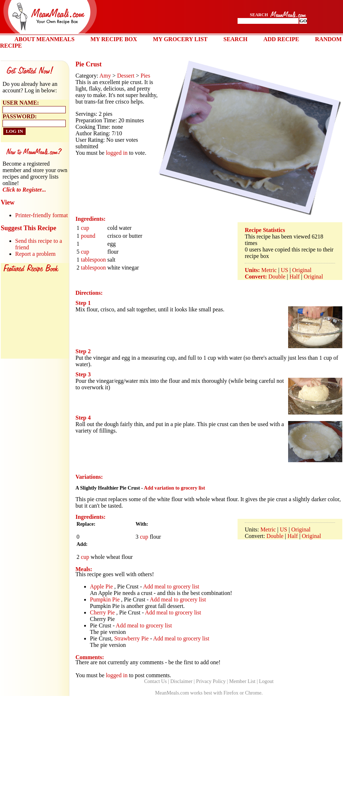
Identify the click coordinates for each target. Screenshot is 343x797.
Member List (242, 681)
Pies (145, 76)
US (284, 270)
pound (88, 236)
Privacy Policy (211, 681)
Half (295, 276)
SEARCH (235, 39)
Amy (105, 76)
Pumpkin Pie (105, 599)
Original (301, 270)
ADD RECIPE (281, 39)
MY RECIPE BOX (113, 39)
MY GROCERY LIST (180, 39)
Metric (269, 270)
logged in (116, 153)
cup (85, 228)
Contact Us (155, 681)
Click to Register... (24, 190)
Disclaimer (181, 681)
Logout (266, 681)
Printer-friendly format (41, 215)
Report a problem (35, 254)
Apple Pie (101, 586)
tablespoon (93, 260)
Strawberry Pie (131, 638)
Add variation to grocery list (174, 488)
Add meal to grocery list (171, 586)
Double (276, 276)
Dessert (125, 76)
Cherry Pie (102, 612)
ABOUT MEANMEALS (44, 39)
